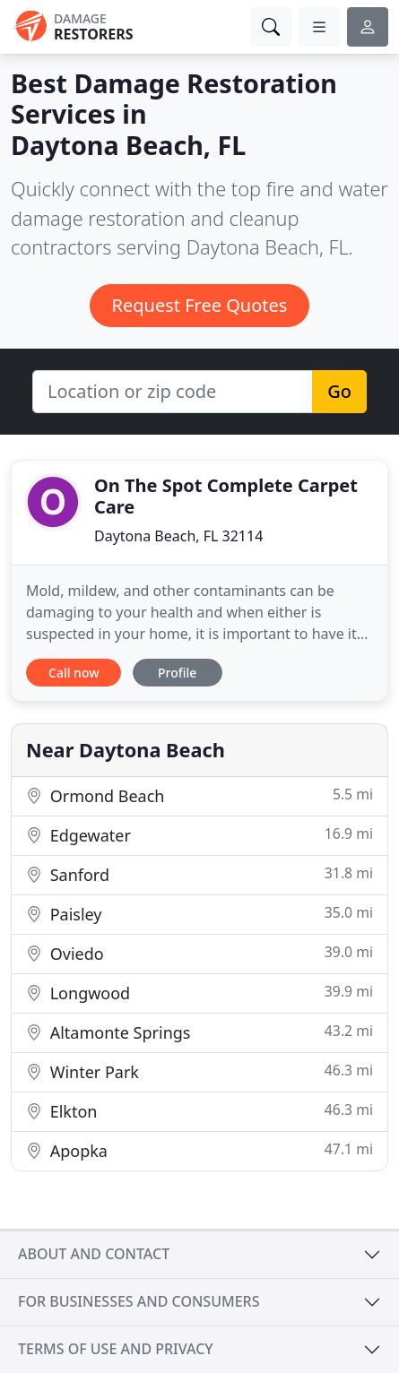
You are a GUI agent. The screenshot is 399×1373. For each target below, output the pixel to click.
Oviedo (199, 953)
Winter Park (199, 1071)
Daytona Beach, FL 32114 (178, 536)
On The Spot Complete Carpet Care (226, 496)
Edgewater (199, 835)
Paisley (199, 913)
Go (339, 391)
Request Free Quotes (200, 305)
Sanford (199, 874)
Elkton (199, 1111)
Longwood (199, 992)
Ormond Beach (199, 795)
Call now (73, 672)
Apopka (199, 1150)
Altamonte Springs (199, 1032)
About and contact (93, 1254)
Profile (177, 672)
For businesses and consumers (138, 1301)
